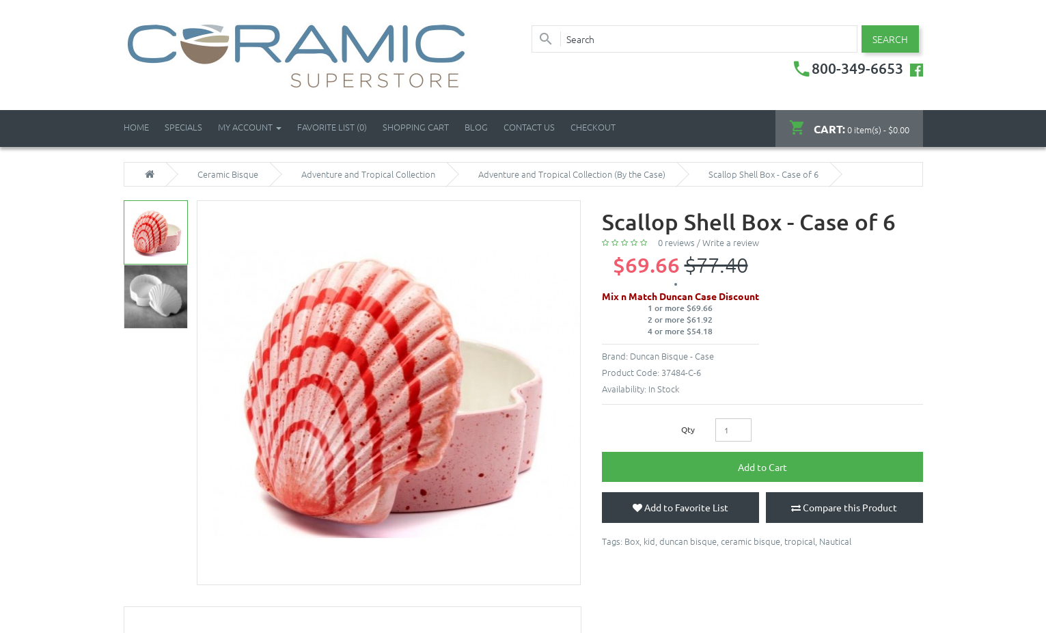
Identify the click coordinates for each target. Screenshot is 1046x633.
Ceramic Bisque (227, 174)
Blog (476, 126)
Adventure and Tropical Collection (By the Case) (571, 174)
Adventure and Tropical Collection (368, 174)
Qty (688, 429)
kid (649, 541)
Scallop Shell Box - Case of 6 (763, 174)
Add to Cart (762, 467)
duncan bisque (688, 541)
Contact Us (529, 126)
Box (631, 541)
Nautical (835, 541)
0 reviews (676, 242)
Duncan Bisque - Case (672, 355)
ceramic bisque (750, 541)
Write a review (730, 242)
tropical (799, 541)
